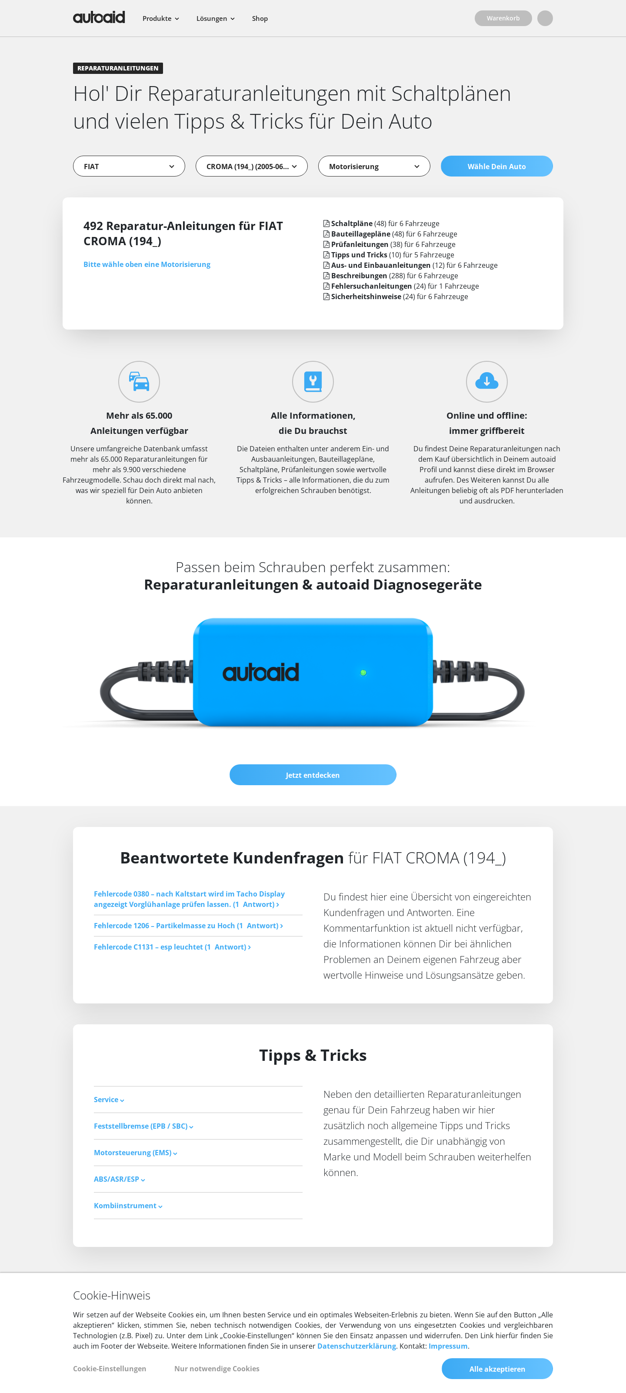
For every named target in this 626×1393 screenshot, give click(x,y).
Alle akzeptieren (498, 1369)
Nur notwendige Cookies (217, 1368)
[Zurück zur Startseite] (99, 17)
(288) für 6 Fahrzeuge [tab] (390, 275)
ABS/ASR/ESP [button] (119, 1179)
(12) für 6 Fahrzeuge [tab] (410, 265)
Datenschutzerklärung (356, 1346)
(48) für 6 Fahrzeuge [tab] (381, 223)
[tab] (198, 1099)
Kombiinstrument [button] (128, 1205)
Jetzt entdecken (313, 775)
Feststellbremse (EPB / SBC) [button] (143, 1126)
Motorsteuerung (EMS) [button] (135, 1152)
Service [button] (109, 1099)
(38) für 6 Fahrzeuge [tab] (389, 244)
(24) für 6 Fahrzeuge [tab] (395, 296)
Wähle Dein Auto (497, 166)
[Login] (545, 18)
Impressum (448, 1346)
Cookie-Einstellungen (110, 1368)
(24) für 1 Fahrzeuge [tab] (401, 286)
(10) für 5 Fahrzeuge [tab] (388, 255)
